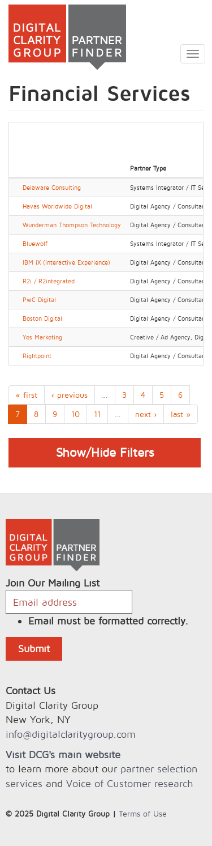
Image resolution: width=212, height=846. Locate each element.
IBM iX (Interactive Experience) (66, 262)
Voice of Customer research (129, 783)
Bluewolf (35, 244)
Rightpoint (37, 356)
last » (181, 414)
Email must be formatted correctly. (108, 621)
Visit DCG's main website (63, 754)
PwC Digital (39, 300)
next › (146, 414)
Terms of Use (143, 813)
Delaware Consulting (52, 188)
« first (26, 394)
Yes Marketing (42, 337)
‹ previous (69, 394)
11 (97, 414)
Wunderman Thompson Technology (72, 225)
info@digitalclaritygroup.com (71, 734)
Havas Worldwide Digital (57, 206)
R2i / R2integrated (49, 281)
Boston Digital (42, 318)
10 (75, 414)
